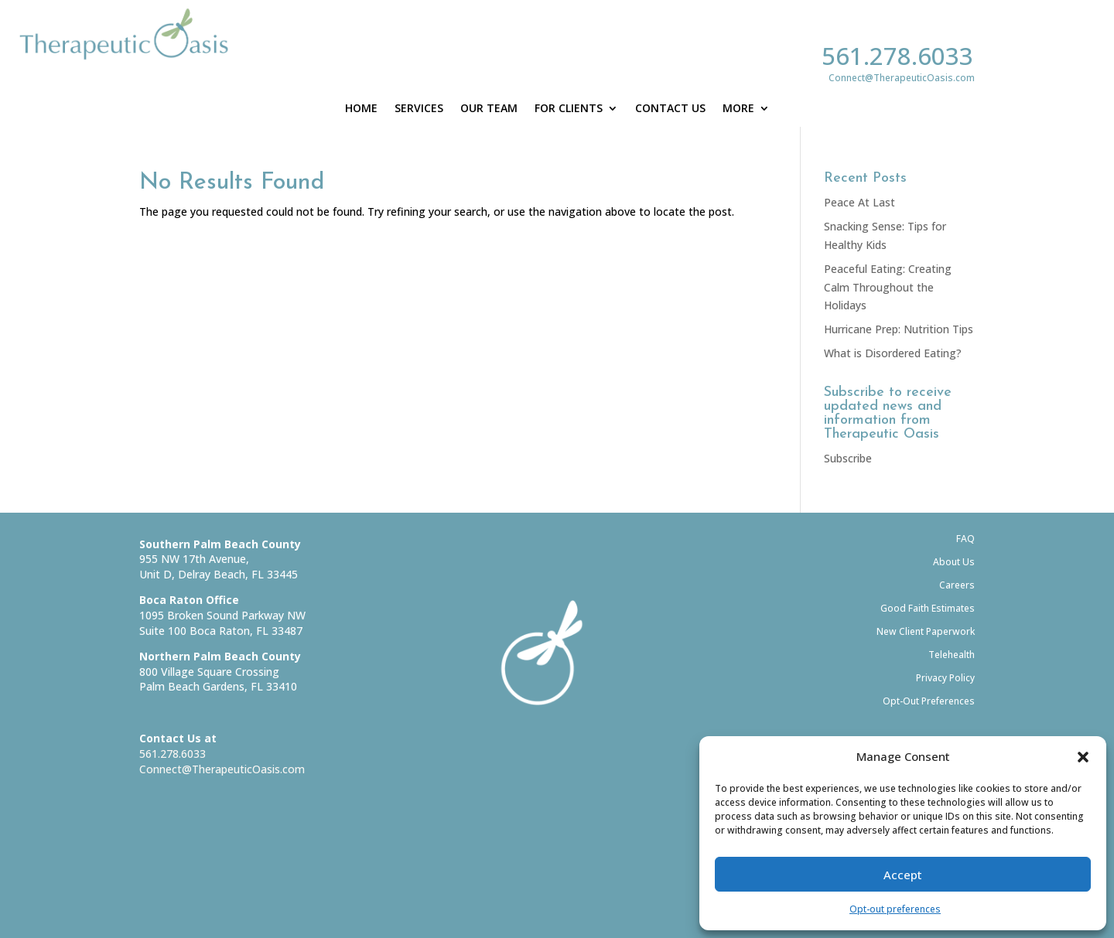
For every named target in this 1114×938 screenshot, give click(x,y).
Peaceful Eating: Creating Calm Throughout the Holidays (888, 287)
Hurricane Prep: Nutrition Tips (898, 329)
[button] (1083, 757)
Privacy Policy (945, 677)
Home (361, 109)
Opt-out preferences (895, 909)
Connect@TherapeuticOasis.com (222, 769)
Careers (957, 585)
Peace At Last (859, 202)
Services (419, 109)
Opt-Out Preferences (929, 701)
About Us (954, 561)
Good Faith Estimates (927, 608)
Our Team (489, 109)
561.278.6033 (897, 55)
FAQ (965, 538)
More (738, 109)
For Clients (569, 109)
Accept (902, 874)
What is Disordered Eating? (893, 353)
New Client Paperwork (926, 631)
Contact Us (670, 109)
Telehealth (951, 654)
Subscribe (848, 458)
